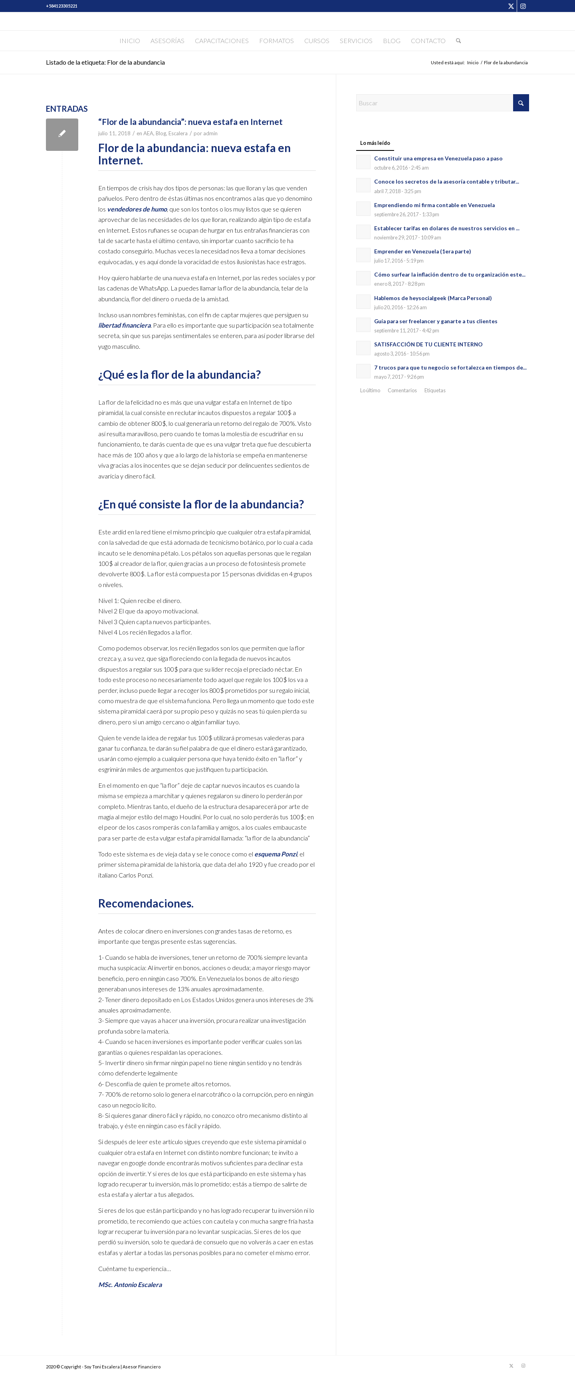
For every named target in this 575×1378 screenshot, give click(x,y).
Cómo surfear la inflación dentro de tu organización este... (449, 274)
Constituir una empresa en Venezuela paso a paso (438, 158)
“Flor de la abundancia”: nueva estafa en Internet (190, 122)
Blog (161, 133)
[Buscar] (456, 41)
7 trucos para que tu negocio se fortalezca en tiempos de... (450, 367)
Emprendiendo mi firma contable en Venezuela (434, 205)
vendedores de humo (137, 209)
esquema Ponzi (275, 854)
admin (210, 133)
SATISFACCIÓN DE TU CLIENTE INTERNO (428, 344)
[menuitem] (129, 41)
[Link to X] (511, 6)
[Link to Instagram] (523, 6)
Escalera (178, 133)
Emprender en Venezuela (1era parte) (422, 251)
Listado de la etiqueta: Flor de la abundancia (105, 62)
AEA (148, 133)
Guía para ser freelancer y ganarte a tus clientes (436, 321)
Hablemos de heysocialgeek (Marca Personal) (433, 298)
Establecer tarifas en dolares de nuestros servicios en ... (446, 228)
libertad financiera (124, 325)
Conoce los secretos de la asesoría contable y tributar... (446, 181)
